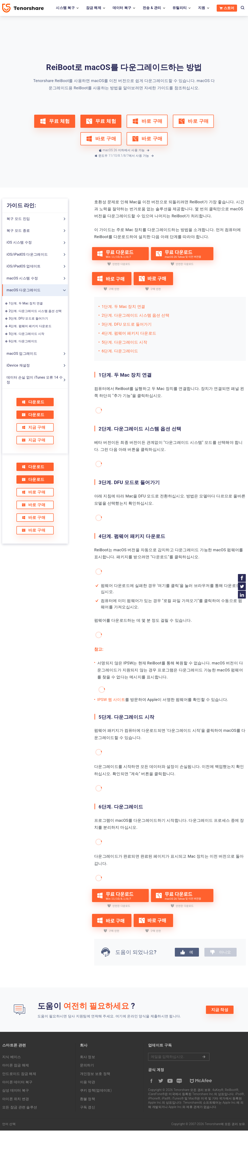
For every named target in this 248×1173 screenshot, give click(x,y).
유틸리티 (179, 8)
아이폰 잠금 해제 (15, 1065)
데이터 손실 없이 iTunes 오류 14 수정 (35, 379)
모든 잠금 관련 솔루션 (19, 1107)
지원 (201, 8)
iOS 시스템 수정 (19, 242)
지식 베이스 (11, 1057)
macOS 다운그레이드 (24, 290)
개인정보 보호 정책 (95, 1074)
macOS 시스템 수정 (22, 278)
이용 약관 (87, 1082)
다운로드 (33, 402)
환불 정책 (87, 1099)
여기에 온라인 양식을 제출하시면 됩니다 (147, 1016)
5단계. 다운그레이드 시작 (26, 333)
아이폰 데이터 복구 (17, 1082)
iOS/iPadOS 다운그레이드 (27, 254)
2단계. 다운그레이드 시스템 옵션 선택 (35, 311)
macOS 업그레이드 (22, 353)
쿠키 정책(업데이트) (96, 1090)
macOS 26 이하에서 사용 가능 (124, 150)
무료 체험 (54, 121)
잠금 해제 (93, 8)
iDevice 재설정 (18, 365)
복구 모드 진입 (18, 219)
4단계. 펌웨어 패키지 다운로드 (30, 326)
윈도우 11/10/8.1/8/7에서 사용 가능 (124, 156)
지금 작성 (219, 1009)
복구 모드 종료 (18, 230)
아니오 (220, 952)
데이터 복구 (122, 8)
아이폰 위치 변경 (15, 1099)
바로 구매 (147, 121)
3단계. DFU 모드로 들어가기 (28, 318)
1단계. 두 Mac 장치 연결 (26, 303)
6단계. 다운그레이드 (23, 341)
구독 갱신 (87, 1107)
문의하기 (87, 1065)
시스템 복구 (65, 8)
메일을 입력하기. (178, 1057)
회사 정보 (87, 1057)
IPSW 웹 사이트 (111, 699)
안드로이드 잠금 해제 (19, 1074)
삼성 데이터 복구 (15, 1090)
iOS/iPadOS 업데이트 (24, 266)
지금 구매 (33, 427)
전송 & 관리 (152, 8)
